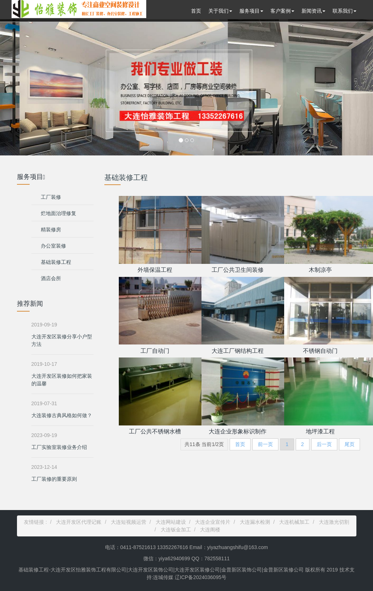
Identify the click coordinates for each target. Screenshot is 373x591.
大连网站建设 (171, 522)
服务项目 (251, 11)
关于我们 (220, 11)
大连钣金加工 (176, 529)
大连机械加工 (294, 522)
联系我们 (344, 11)
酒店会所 (51, 278)
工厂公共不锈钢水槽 (155, 431)
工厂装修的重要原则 (54, 479)
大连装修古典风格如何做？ (61, 415)
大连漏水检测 (255, 522)
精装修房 (51, 229)
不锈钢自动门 (320, 351)
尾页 (349, 444)
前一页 (265, 444)
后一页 (324, 444)
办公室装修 (53, 246)
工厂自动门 (154, 351)
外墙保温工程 (155, 270)
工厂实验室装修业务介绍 (59, 447)
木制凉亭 (320, 270)
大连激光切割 (334, 522)
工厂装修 (51, 197)
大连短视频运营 (128, 522)
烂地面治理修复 (58, 213)
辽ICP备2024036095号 (199, 577)
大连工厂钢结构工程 (238, 351)
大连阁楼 (210, 529)
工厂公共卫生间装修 (238, 270)
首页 (196, 11)
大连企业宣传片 (212, 522)
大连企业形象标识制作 (237, 431)
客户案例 (282, 11)
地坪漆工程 (320, 431)
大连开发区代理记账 (78, 522)
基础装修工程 (56, 262)
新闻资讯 (313, 11)
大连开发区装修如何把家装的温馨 (61, 379)
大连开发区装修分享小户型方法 (61, 340)
